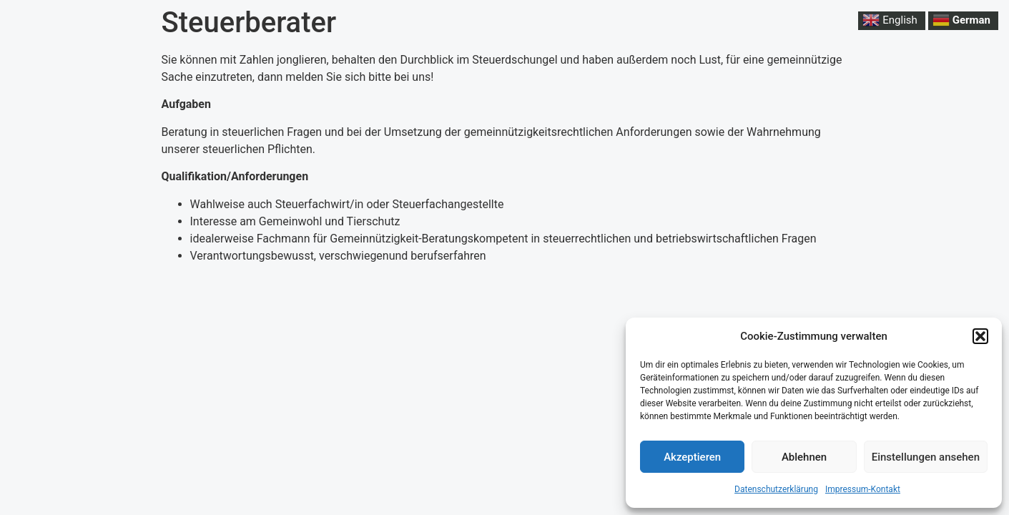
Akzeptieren (692, 457)
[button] (980, 336)
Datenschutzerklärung (776, 489)
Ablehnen (804, 457)
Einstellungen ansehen (926, 457)
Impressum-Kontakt (862, 489)
